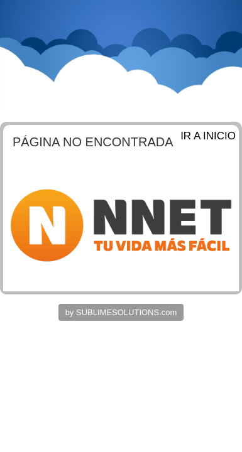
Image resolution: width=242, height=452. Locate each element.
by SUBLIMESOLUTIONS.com (121, 312)
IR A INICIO (208, 136)
